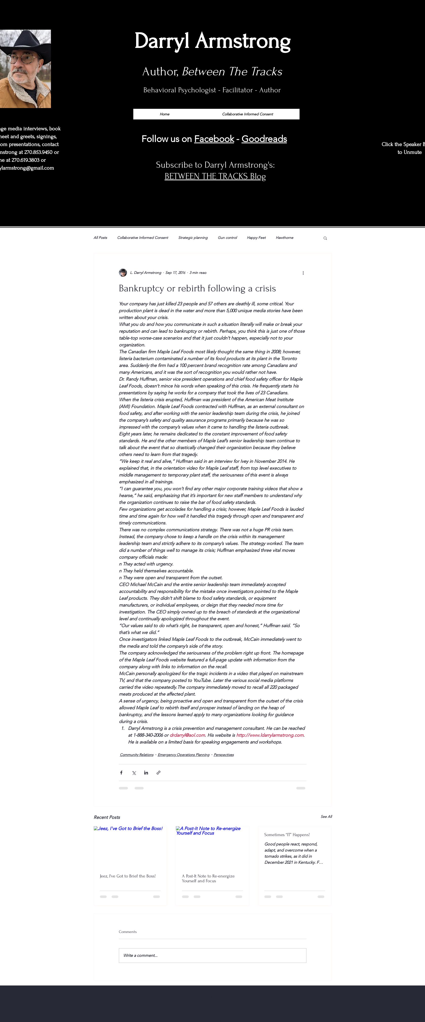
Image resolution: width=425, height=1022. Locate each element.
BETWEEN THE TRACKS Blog (215, 176)
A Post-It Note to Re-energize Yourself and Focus (208, 878)
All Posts (100, 237)
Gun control (227, 237)
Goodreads (264, 138)
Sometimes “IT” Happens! (287, 834)
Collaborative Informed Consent (142, 237)
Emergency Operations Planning (183, 754)
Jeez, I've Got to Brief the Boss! (128, 876)
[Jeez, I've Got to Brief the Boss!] (130, 846)
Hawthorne (284, 237)
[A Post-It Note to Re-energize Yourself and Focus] (212, 846)
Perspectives (224, 754)
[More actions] (303, 273)
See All (326, 816)
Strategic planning (193, 237)
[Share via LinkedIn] (146, 772)
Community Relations (136, 754)
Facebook (214, 138)
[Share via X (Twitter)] (133, 772)
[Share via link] (158, 772)
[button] (325, 238)
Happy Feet (256, 237)
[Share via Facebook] (121, 772)
